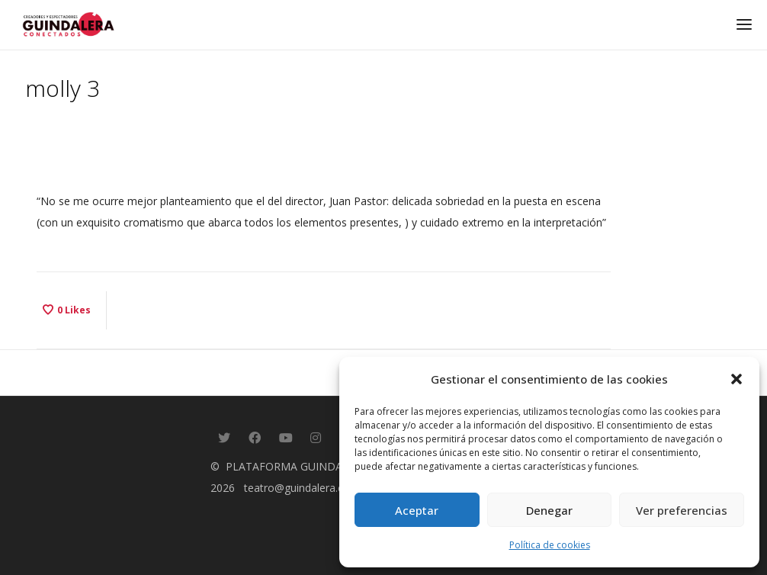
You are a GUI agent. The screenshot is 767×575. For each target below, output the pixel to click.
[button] (736, 379)
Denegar (549, 510)
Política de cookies (549, 544)
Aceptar (416, 510)
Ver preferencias (681, 510)
